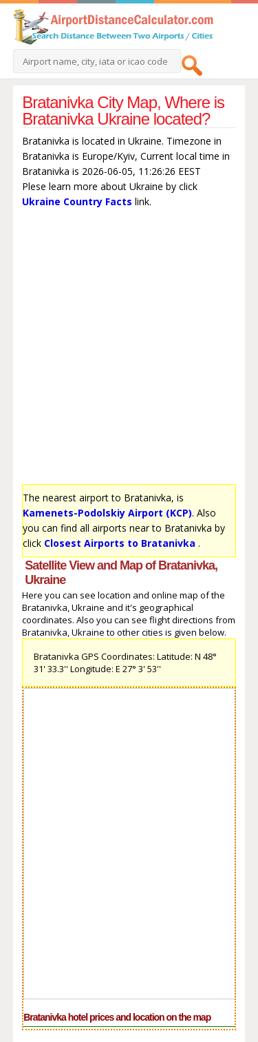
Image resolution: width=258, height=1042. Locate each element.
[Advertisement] (129, 349)
